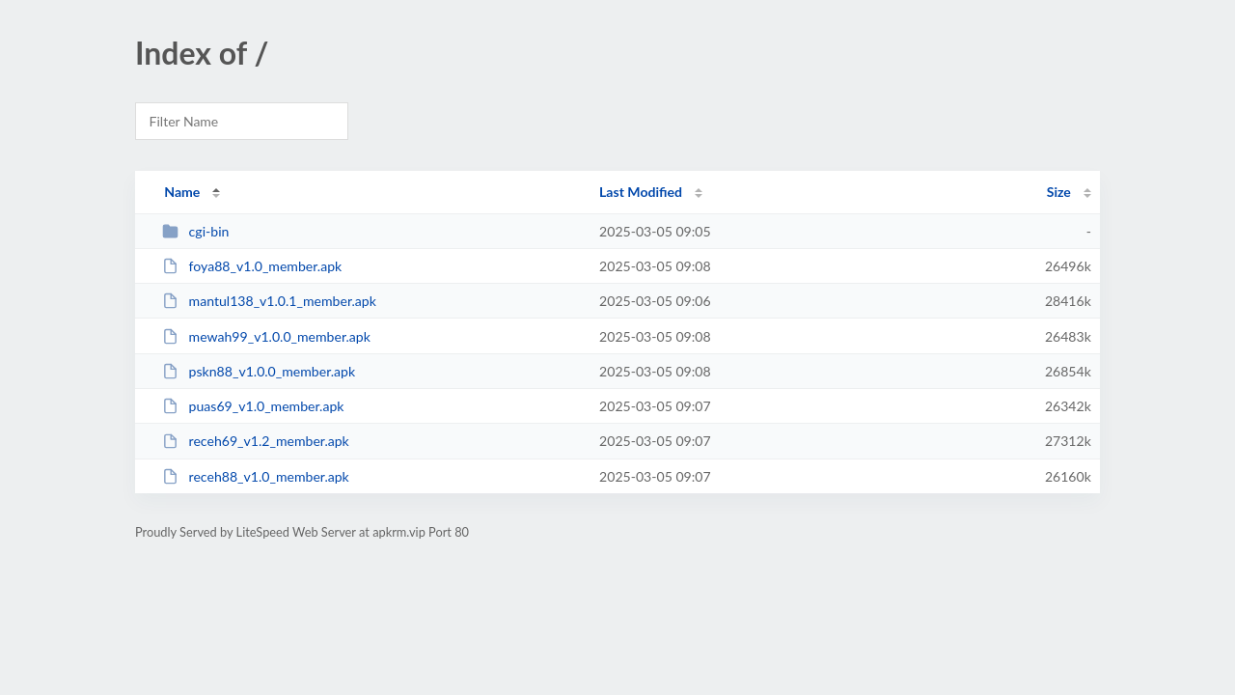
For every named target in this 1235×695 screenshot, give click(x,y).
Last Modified (640, 191)
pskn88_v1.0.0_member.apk (258, 371)
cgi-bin (195, 231)
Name (182, 191)
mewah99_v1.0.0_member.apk (266, 336)
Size (1059, 191)
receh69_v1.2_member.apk (255, 440)
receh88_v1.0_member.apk (255, 476)
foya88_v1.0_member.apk (252, 266)
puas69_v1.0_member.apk (252, 406)
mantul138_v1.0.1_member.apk (269, 300)
